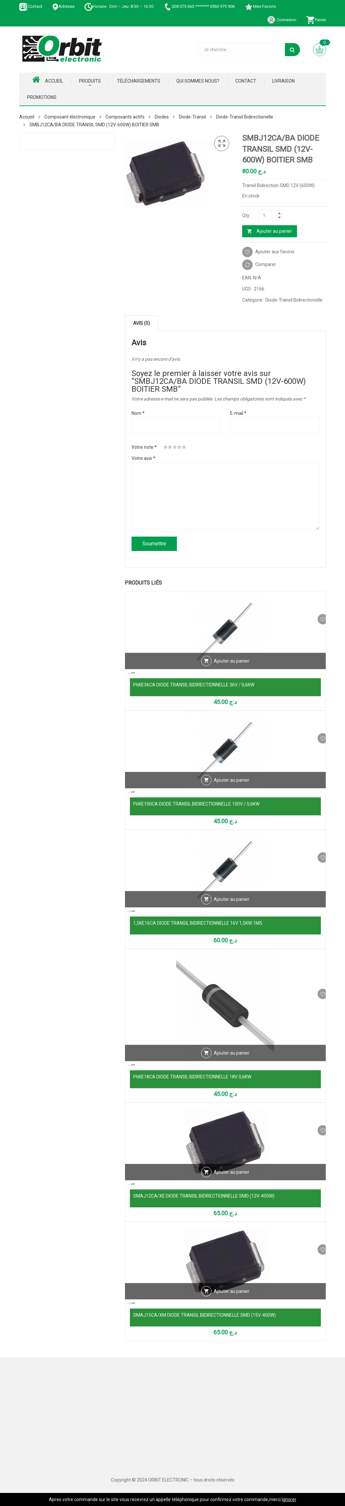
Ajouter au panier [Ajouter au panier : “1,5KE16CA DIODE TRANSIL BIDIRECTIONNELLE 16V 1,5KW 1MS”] (231, 909)
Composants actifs (125, 116)
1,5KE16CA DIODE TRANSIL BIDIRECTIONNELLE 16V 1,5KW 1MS (197, 923)
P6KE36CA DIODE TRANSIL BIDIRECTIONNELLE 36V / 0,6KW (193, 684)
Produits (90, 81)
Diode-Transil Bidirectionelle (244, 116)
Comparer (265, 264)
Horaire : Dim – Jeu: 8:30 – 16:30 (118, 6)
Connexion (281, 19)
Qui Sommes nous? (197, 81)
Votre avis (143, 458)
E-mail (238, 413)
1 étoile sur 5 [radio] (165, 447)
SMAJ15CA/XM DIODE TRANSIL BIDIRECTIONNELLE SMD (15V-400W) (204, 1315)
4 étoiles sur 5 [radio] (179, 447)
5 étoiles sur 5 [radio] (184, 447)
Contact (30, 6)
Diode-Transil (192, 116)
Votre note (144, 447)
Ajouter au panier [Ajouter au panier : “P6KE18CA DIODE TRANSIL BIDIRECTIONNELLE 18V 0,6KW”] (231, 1063)
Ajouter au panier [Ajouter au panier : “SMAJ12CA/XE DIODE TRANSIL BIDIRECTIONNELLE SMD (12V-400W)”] (231, 1182)
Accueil (47, 80)
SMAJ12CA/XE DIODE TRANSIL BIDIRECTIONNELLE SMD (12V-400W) (203, 1196)
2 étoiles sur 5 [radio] (170, 447)
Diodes (162, 116)
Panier (316, 19)
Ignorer (289, 1499)
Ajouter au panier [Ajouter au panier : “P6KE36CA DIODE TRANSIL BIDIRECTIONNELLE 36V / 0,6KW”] (231, 671)
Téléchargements (138, 81)
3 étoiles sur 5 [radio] (175, 447)
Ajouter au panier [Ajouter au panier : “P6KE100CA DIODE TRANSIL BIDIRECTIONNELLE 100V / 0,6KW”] (231, 790)
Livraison (283, 81)
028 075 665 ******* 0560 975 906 (199, 6)
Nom (138, 413)
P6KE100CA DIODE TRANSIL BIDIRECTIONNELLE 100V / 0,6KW (196, 804)
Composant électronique (69, 116)
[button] (221, 143)
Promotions (41, 97)
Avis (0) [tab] (141, 323)
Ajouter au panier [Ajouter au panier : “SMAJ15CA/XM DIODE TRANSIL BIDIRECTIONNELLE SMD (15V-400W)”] (231, 1301)
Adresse (63, 6)
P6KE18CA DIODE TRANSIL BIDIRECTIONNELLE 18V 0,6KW (192, 1076)
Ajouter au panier (274, 231)
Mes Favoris (260, 6)
